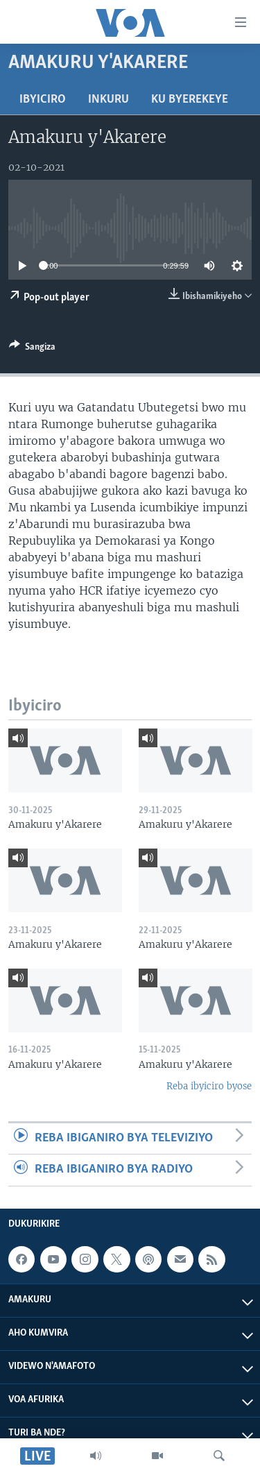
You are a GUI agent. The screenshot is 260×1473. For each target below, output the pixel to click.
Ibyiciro (42, 99)
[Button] (32, 349)
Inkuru (108, 99)
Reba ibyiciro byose (209, 1086)
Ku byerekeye (189, 99)
